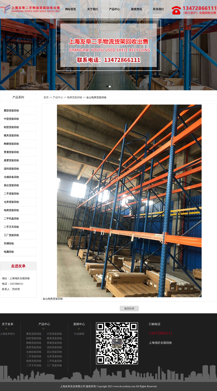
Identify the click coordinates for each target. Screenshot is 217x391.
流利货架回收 (11, 168)
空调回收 (9, 243)
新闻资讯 (136, 9)
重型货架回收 (11, 110)
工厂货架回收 (11, 235)
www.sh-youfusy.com (124, 386)
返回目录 (129, 313)
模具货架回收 (11, 135)
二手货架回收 (11, 193)
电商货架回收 (11, 210)
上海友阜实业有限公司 (72, 386)
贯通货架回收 (11, 152)
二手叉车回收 (11, 227)
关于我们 (92, 9)
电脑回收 (9, 251)
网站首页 (70, 9)
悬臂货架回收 (11, 160)
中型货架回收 (11, 119)
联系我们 (158, 9)
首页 (46, 97)
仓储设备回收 (11, 177)
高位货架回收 (11, 185)
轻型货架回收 (11, 127)
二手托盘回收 (11, 218)
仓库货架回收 (11, 202)
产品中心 (114, 9)
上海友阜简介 (7, 333)
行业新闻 (79, 333)
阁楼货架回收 (11, 143)
